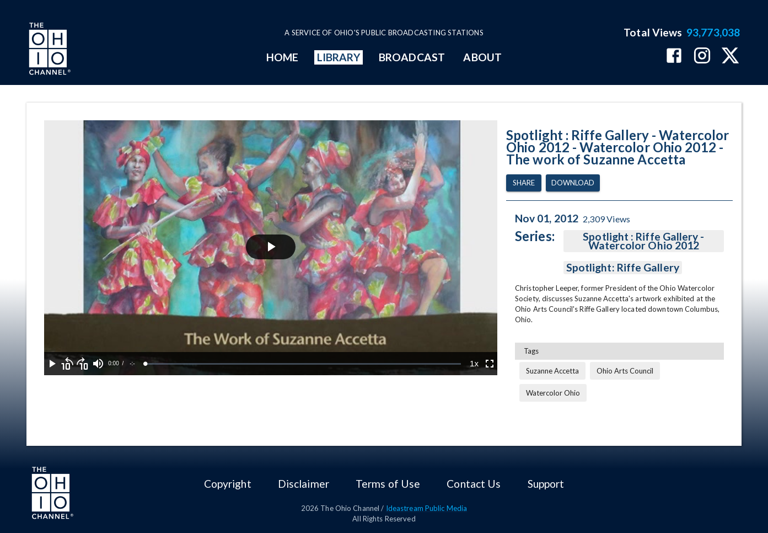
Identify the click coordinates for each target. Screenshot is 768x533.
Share (523, 182)
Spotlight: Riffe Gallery (622, 267)
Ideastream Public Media (427, 508)
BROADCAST (412, 57)
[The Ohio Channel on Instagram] (702, 56)
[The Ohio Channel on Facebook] (674, 56)
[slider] (303, 364)
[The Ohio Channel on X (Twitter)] (730, 56)
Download (573, 182)
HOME (282, 57)
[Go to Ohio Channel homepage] (48, 50)
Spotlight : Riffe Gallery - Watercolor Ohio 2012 (643, 241)
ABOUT (482, 57)
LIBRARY (339, 57)
